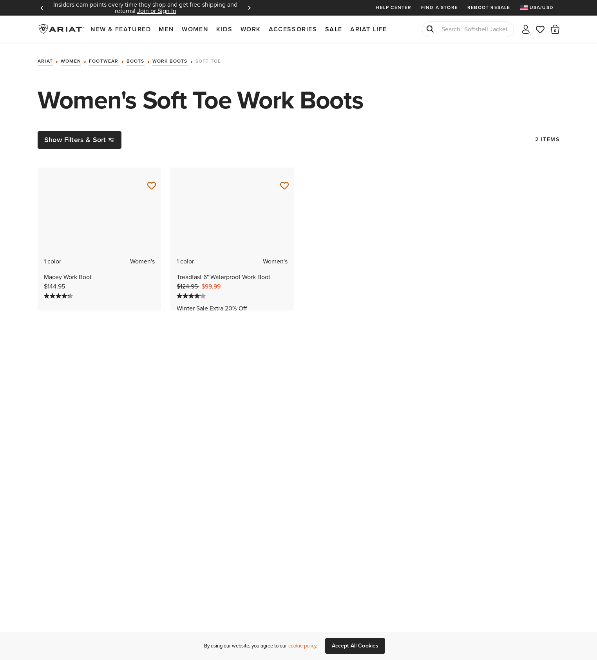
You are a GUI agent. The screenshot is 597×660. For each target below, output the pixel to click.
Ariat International (62, 29)
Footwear (104, 61)
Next (249, 8)
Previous (41, 8)
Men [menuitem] (166, 29)
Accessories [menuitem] (293, 29)
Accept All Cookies (355, 646)
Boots (136, 61)
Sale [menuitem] (333, 29)
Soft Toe (208, 61)
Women (71, 61)
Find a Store (439, 7)
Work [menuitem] (251, 29)
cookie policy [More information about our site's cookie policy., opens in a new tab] (302, 645)
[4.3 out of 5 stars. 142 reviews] (99, 296)
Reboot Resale (488, 7)
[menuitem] (539, 7)
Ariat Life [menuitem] (368, 29)
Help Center (393, 7)
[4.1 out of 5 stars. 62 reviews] (232, 296)
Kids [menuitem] (224, 29)
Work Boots (170, 61)
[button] (555, 29)
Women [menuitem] (195, 29)
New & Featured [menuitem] (120, 29)
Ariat (45, 61)
